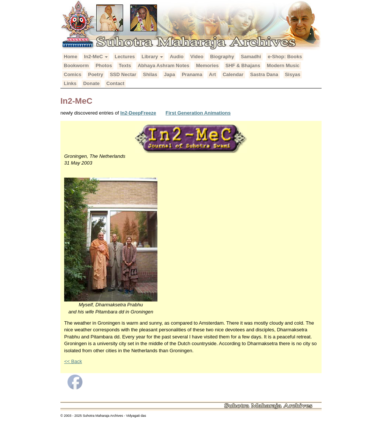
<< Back (73, 361)
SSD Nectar (123, 74)
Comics (72, 74)
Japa (169, 74)
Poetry (95, 74)
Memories (207, 65)
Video (196, 56)
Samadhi (251, 56)
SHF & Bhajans (242, 65)
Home (70, 56)
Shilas (150, 74)
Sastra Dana (264, 74)
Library (152, 56)
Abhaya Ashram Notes (163, 65)
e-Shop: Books (285, 56)
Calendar (233, 74)
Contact (115, 83)
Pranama (192, 74)
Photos (104, 65)
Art (212, 74)
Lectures (125, 56)
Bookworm (76, 65)
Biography (222, 56)
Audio (177, 56)
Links (70, 83)
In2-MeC (96, 56)
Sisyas (292, 74)
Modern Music (283, 65)
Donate (91, 83)
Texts (125, 65)
